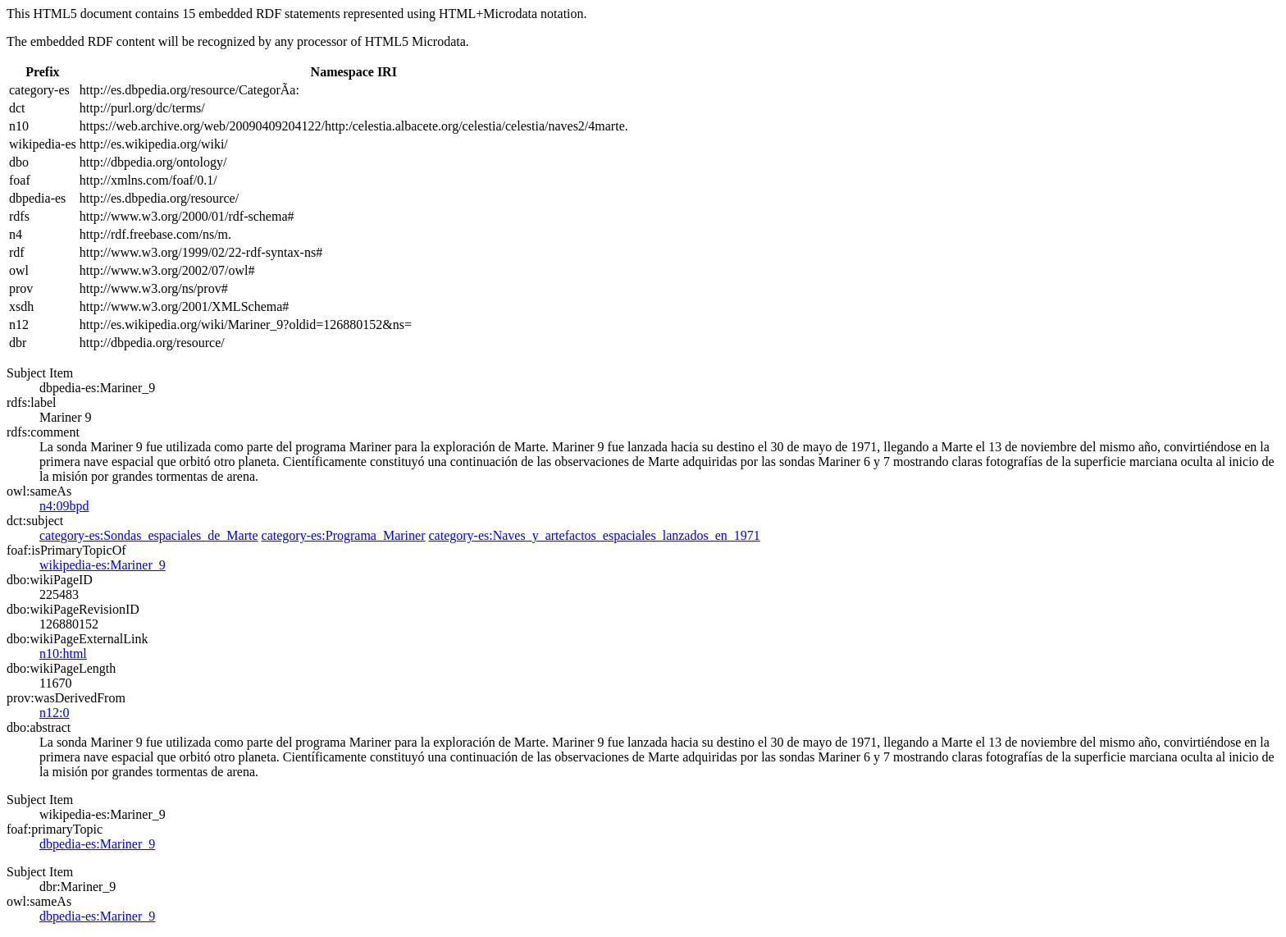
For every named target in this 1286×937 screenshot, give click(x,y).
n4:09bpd (64, 506)
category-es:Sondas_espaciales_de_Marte (148, 535)
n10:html (63, 653)
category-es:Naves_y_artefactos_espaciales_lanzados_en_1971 (593, 535)
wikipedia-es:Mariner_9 (102, 565)
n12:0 (54, 713)
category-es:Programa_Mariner (344, 535)
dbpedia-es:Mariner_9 (97, 844)
